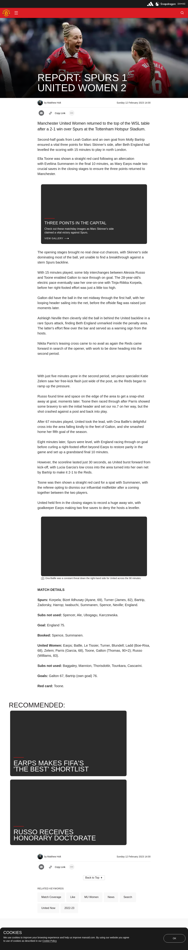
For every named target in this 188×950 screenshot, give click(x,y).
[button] (16, 13)
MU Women (91, 809)
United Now (48, 820)
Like (72, 809)
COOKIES (12, 932)
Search (128, 809)
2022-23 (69, 820)
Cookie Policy (49, 941)
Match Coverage (51, 809)
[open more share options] (71, 113)
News (111, 809)
